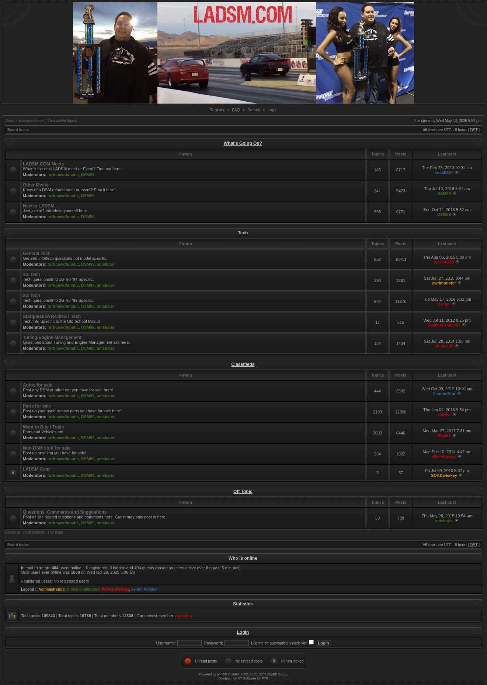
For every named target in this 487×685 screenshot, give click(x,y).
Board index (18, 130)
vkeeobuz (183, 616)
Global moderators (83, 589)
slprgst (444, 414)
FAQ (236, 110)
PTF (265, 678)
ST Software (247, 678)
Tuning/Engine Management (52, 337)
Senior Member (144, 589)
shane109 (444, 346)
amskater (106, 264)
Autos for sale (37, 385)
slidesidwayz (444, 456)
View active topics (62, 121)
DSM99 (88, 174)
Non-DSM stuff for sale (46, 448)
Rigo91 (444, 435)
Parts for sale (37, 406)
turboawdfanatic (63, 174)
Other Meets (35, 185)
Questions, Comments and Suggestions (65, 512)
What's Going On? (243, 143)
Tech (243, 232)
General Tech (37, 253)
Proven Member (115, 589)
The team (55, 532)
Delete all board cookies (25, 532)
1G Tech (31, 274)
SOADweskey (444, 475)
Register (217, 110)
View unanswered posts (25, 121)
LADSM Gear (36, 469)
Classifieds (242, 364)
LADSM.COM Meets (43, 164)
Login (273, 110)
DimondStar (443, 393)
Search (253, 110)
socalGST (444, 172)
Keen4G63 (444, 262)
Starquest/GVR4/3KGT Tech (52, 316)
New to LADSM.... (41, 206)
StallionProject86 (444, 325)
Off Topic (243, 491)
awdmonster (444, 283)
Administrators (51, 589)
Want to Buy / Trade (43, 427)
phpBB (222, 674)
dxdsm (444, 304)
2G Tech (31, 295)
